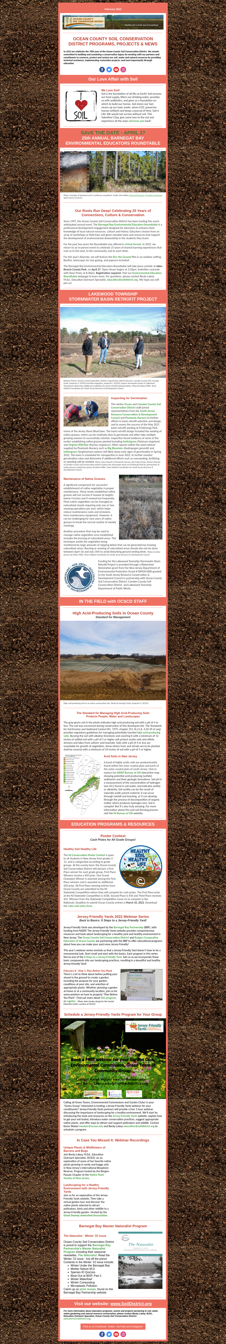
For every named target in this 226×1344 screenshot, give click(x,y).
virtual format (133, 244)
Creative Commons (154, 195)
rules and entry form (80, 906)
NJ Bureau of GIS (123, 813)
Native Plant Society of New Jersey (84, 1176)
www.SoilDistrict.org (131, 1303)
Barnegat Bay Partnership (128, 927)
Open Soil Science (136, 195)
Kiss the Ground (122, 257)
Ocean (128, 404)
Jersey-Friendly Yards (125, 1116)
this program (108, 997)
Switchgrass (129, 441)
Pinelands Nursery (136, 417)
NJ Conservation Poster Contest (87, 855)
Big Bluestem (115, 448)
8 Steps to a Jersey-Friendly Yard (102, 957)
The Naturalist (87, 1255)
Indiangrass (70, 451)
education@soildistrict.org (122, 279)
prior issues (88, 1289)
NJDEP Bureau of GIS (129, 772)
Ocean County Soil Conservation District (105, 937)
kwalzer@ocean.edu (91, 1126)
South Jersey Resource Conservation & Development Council (134, 414)
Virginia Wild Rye (78, 444)
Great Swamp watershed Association (85, 1215)
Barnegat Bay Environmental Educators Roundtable (128, 224)
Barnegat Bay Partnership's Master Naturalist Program (87, 1248)
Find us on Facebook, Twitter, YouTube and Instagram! (113, 1326)
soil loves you (136, 121)
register (71, 1001)
